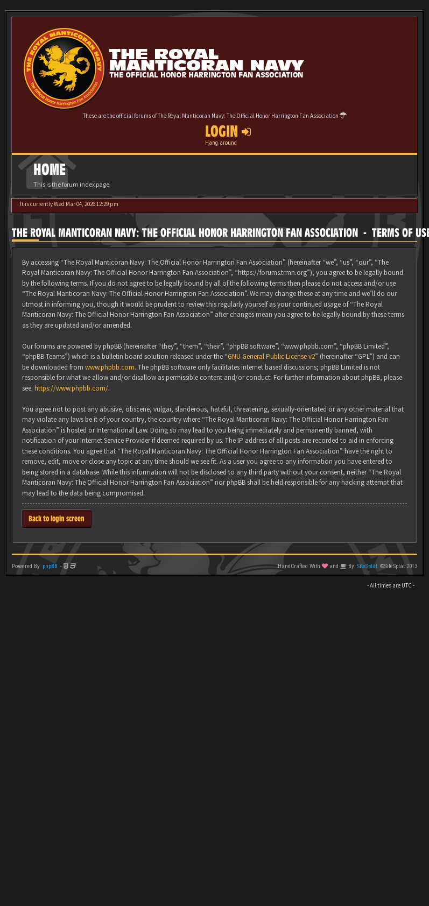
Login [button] (228, 131)
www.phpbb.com (110, 367)
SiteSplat (367, 566)
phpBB (50, 566)
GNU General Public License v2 (271, 356)
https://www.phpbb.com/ (71, 388)
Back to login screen (57, 518)
